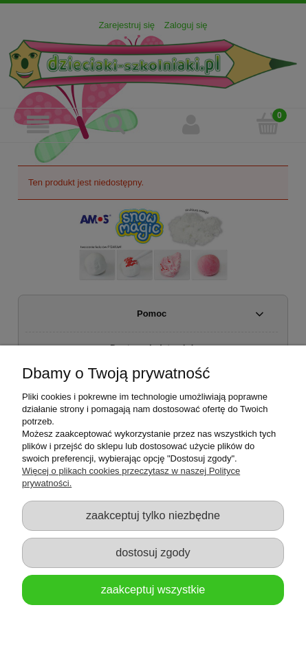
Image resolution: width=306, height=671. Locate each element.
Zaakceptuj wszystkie (153, 589)
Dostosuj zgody (153, 552)
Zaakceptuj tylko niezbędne (153, 515)
